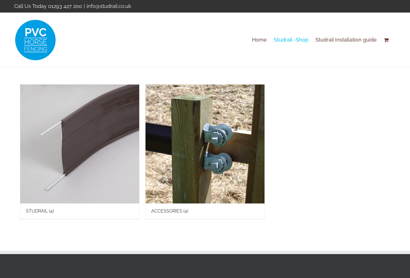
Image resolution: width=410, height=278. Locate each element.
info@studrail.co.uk (109, 6)
